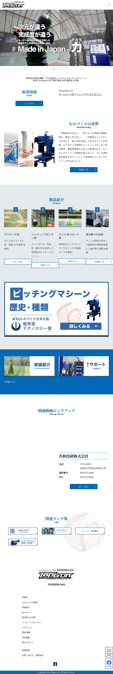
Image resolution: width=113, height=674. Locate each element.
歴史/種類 (26, 632)
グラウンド (27, 627)
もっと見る (29, 103)
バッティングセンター (31, 622)
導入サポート (28, 642)
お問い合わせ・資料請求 (32, 655)
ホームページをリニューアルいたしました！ (81, 94)
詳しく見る (18, 262)
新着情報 (26, 650)
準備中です (45, 265)
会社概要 (26, 637)
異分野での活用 (29, 617)
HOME (25, 597)
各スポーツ (27, 612)
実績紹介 (26, 607)
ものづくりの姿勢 (29, 602)
